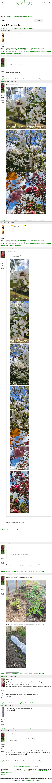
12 (20, 28)
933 (23, 28)
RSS (30, 771)
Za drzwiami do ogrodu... (20, 728)
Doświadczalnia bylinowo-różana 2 (26, 48)
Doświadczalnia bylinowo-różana (15, 49)
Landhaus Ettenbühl (45, 51)
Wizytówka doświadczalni (33, 51)
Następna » (30, 28)
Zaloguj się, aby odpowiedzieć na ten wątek (26, 766)
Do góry (3, 53)
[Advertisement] (26, 11)
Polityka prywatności (6, 772)
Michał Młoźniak (42, 770)
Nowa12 (3, 248)
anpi (2, 705)
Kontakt (3, 774)
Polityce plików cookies (33, 780)
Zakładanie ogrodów (20, 770)
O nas (2, 770)
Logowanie (47, 2)
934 (25, 28)
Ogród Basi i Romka (26, 16)
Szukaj (38, 20)
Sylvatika (3, 676)
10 (16, 28)
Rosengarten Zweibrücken (14, 53)
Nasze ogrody (16, 16)
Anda (2, 30)
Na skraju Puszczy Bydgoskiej (19, 703)
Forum (9, 16)
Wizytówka (41, 79)
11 (18, 28)
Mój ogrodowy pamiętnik (22, 529)
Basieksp (3, 56)
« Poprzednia (4, 28)
